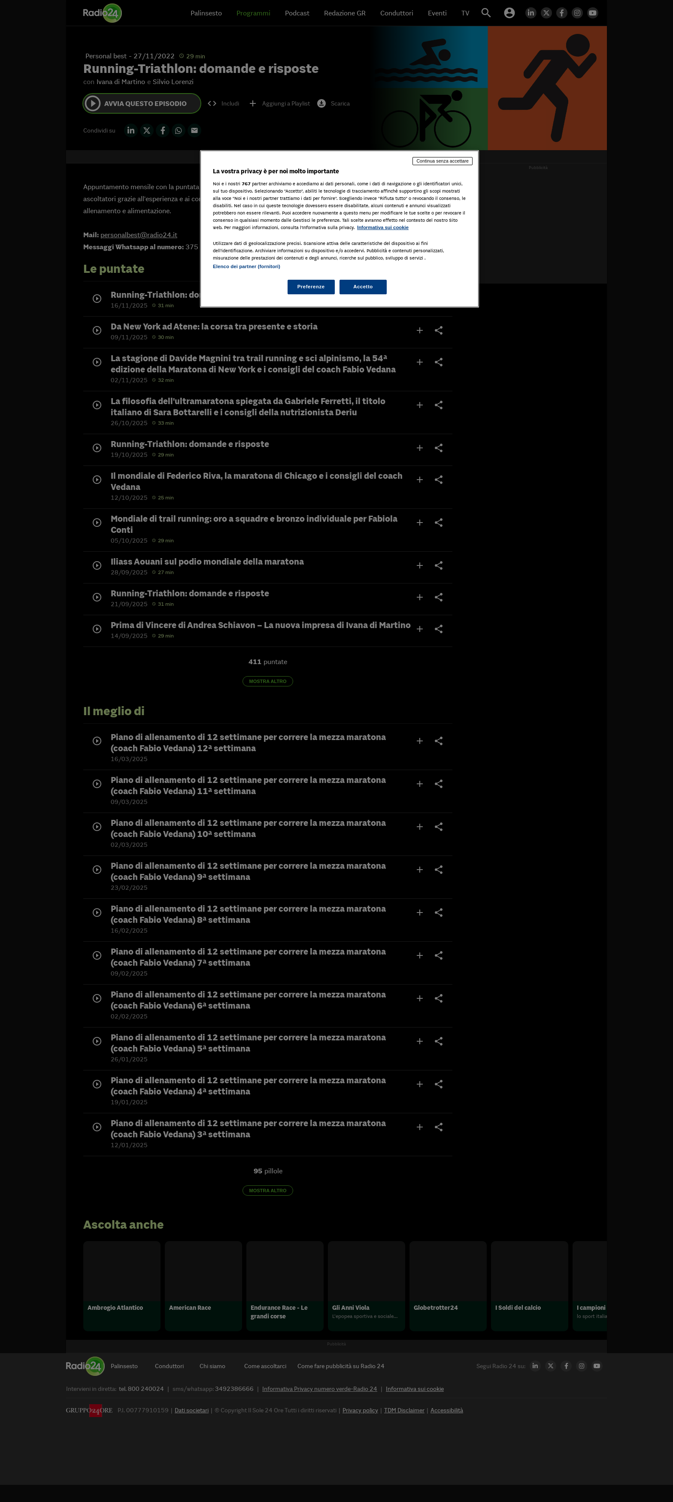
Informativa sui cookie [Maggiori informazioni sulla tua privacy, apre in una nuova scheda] (383, 227)
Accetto (363, 286)
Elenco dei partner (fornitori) (246, 266)
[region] (339, 229)
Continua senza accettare (442, 160)
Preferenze (311, 286)
